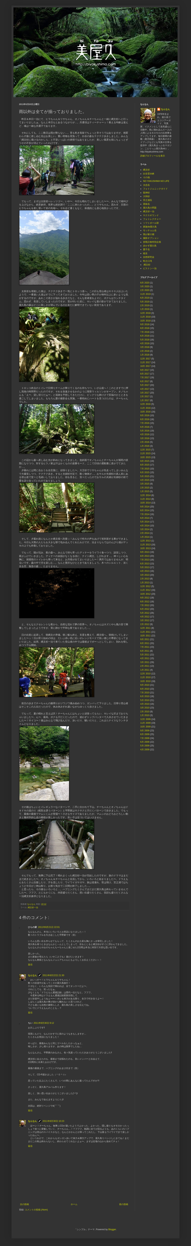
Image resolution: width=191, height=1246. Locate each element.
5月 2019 (144, 301)
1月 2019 (144, 309)
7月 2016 (144, 423)
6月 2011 (144, 651)
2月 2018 (144, 351)
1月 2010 (144, 715)
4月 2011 (144, 658)
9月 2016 (144, 415)
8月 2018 (144, 328)
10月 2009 (145, 726)
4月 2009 (144, 749)
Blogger (112, 1229)
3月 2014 (144, 529)
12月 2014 (145, 495)
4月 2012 (144, 616)
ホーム (74, 1204)
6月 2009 (144, 742)
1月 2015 (144, 491)
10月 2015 (145, 457)
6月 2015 (144, 472)
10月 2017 (145, 366)
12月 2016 (145, 404)
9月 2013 (144, 552)
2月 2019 (144, 305)
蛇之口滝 (147, 261)
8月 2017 (144, 373)
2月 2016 (144, 442)
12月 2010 (145, 673)
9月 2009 (144, 730)
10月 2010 (145, 681)
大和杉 (146, 196)
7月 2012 (144, 605)
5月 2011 (144, 654)
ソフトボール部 (151, 223)
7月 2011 (144, 647)
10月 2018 (145, 320)
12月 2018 (145, 313)
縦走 (145, 253)
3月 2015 (144, 483)
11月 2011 (145, 632)
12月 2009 (145, 719)
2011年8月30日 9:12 (44, 1023)
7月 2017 (144, 377)
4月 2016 (144, 434)
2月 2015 (144, 487)
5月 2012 (144, 613)
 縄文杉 (146, 264)
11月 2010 (145, 677)
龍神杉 (146, 192)
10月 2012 (145, 594)
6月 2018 (144, 335)
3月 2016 (144, 438)
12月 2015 (145, 449)
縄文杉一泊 (33, 907)
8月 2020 (144, 282)
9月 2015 (144, 461)
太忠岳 (146, 185)
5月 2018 (144, 339)
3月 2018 (144, 347)
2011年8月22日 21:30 (53, 975)
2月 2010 (144, 711)
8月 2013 (144, 556)
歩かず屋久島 (149, 245)
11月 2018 (145, 317)
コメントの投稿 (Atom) (36, 1209)
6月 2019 (144, 298)
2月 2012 (144, 624)
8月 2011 (144, 643)
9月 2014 (144, 506)
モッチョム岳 (149, 230)
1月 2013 (144, 582)
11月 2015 (145, 453)
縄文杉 (146, 169)
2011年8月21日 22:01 (49, 927)
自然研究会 (148, 257)
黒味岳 (146, 204)
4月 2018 (144, 343)
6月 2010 (144, 696)
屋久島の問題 (149, 207)
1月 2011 (144, 670)
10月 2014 (145, 502)
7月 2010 (144, 692)
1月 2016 (144, 446)
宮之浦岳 (147, 200)
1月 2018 (144, 354)
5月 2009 (144, 745)
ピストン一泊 (149, 268)
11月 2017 (145, 362)
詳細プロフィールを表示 (152, 155)
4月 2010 (144, 704)
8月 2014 (144, 510)
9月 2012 (144, 597)
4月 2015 (144, 480)
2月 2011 (144, 666)
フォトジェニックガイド (155, 188)
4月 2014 (144, 525)
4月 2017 (144, 389)
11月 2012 (145, 590)
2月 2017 (144, 396)
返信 (30, 964)
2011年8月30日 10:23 (53, 1121)
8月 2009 (144, 734)
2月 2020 (144, 290)
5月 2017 (144, 385)
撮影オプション (151, 238)
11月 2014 (145, 499)
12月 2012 (145, 586)
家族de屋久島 (150, 226)
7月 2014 (144, 514)
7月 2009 (144, 738)
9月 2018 (144, 324)
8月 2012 (144, 601)
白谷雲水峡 (148, 173)
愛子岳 (146, 249)
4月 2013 (144, 571)
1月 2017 (144, 400)
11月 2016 (145, 408)
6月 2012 (144, 609)
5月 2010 (144, 700)
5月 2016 (144, 430)
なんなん (32, 975)
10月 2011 (145, 635)
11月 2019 (145, 294)
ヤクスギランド (151, 215)
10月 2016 (145, 411)
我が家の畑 (148, 234)
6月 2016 (144, 427)
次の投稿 (24, 1204)
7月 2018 (144, 332)
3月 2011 (144, 662)
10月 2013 (145, 548)
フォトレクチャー (152, 219)
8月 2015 (144, 464)
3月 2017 (144, 392)
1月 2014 (144, 537)
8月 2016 (144, 419)
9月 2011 (144, 639)
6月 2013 (144, 563)
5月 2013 (144, 567)
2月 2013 (144, 578)
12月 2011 (145, 628)
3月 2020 (144, 286)
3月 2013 (144, 575)
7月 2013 (144, 559)
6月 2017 (144, 381)
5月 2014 (144, 521)
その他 (146, 177)
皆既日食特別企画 (152, 242)
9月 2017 (144, 370)
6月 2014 (144, 518)
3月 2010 (144, 707)
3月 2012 (144, 620)
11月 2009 (145, 723)
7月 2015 (144, 468)
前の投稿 (123, 1204)
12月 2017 (145, 358)
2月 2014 (144, 533)
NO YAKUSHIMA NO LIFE (156, 181)
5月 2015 (144, 476)
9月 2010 (144, 685)
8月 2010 (144, 689)
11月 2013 (145, 544)
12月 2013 (145, 540)
